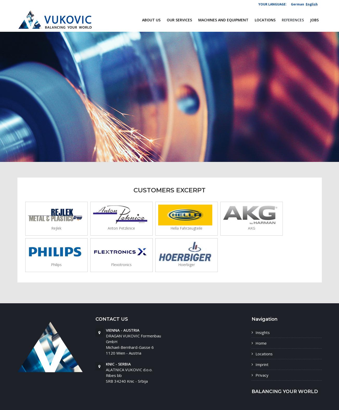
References (293, 19)
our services (179, 19)
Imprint (261, 364)
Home (261, 343)
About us (151, 19)
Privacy (261, 375)
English (312, 4)
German (297, 4)
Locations (265, 19)
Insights (262, 332)
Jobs (314, 19)
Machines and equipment (223, 19)
